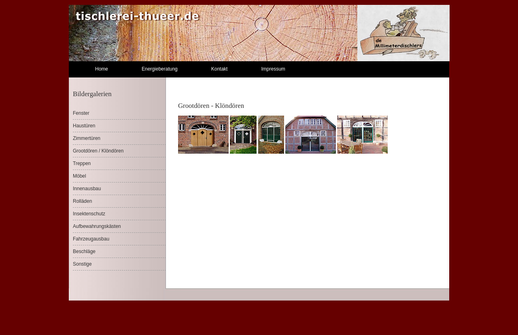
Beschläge (84, 251)
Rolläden (82, 201)
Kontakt (219, 69)
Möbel (79, 176)
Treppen (82, 163)
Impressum (273, 69)
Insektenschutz (89, 214)
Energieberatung (160, 69)
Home (101, 69)
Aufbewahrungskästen (97, 226)
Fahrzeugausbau (91, 239)
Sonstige (82, 264)
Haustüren (84, 126)
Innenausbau (87, 188)
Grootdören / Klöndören (98, 151)
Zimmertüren (86, 138)
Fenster (81, 113)
